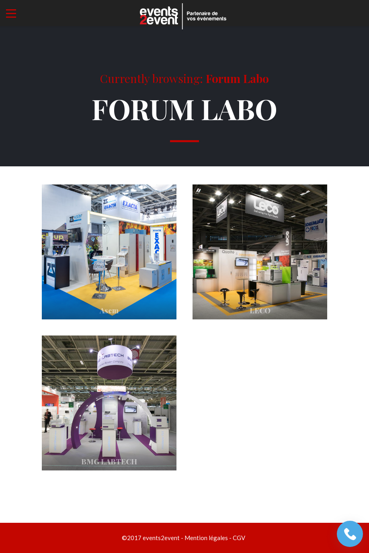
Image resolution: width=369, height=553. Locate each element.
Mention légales (206, 537)
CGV (239, 537)
